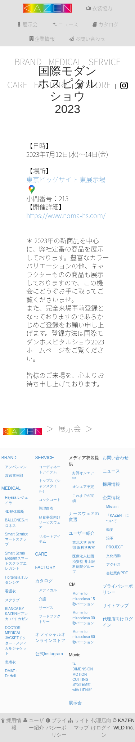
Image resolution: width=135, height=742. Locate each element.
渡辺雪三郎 (14, 476)
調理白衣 (46, 508)
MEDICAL (65, 62)
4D (14, 511)
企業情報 (42, 38)
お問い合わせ (87, 38)
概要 (109, 529)
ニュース (65, 24)
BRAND (28, 62)
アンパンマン (16, 467)
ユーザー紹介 (82, 533)
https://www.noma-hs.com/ (65, 215)
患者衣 (10, 662)
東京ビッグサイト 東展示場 (65, 179)
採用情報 (111, 484)
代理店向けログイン (101, 728)
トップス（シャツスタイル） (49, 486)
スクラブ (12, 600)
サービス (46, 608)
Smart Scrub (17, 539)
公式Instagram (49, 653)
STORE (94, 85)
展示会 (27, 24)
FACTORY (51, 85)
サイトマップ (116, 605)
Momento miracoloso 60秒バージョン (83, 637)
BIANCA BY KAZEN (17, 614)
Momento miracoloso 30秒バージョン (83, 618)
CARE (17, 85)
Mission (112, 507)
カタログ (105, 24)
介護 (42, 599)
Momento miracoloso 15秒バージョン (83, 599)
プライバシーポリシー (56, 728)
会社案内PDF (117, 573)
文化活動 (113, 556)
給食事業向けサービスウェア (49, 522)
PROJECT (114, 547)
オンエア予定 (83, 487)
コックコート (49, 500)
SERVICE (105, 62)
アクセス (113, 564)
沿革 (109, 538)
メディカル (48, 590)
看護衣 (10, 591)
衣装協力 (99, 8)
